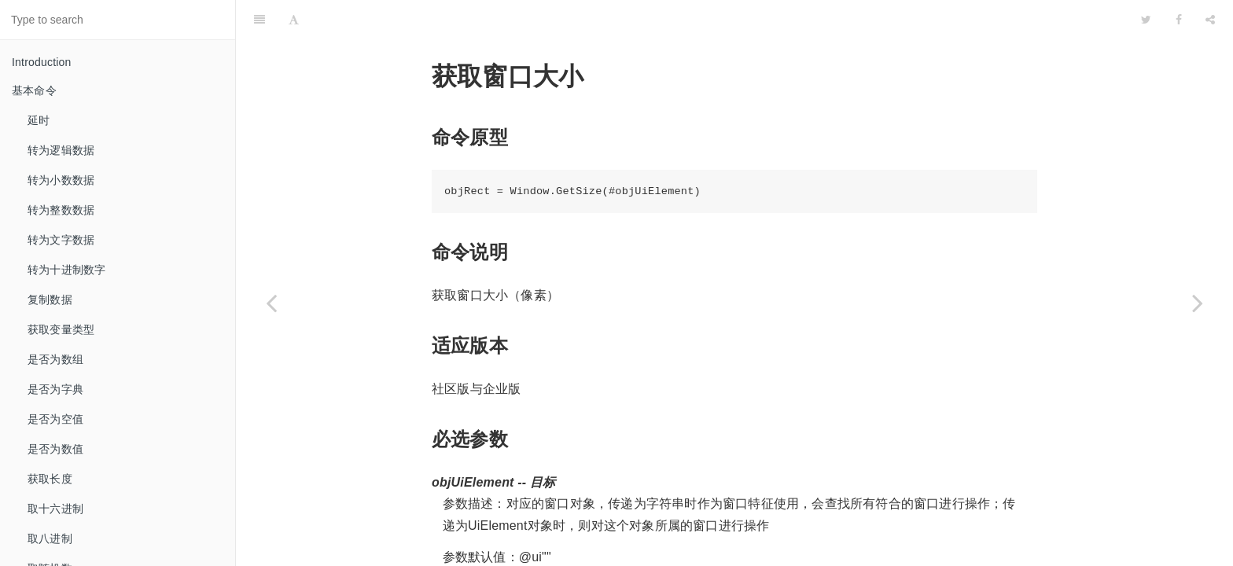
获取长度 (50, 478)
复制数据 (50, 299)
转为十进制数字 (66, 269)
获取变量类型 (61, 329)
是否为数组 (55, 359)
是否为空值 (55, 419)
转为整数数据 (61, 210)
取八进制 (50, 538)
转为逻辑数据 (61, 150)
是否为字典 (55, 389)
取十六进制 (55, 508)
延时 (39, 120)
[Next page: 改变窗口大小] (1197, 302)
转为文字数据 (61, 239)
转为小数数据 (61, 180)
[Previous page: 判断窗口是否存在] (271, 302)
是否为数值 (55, 449)
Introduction (42, 62)
